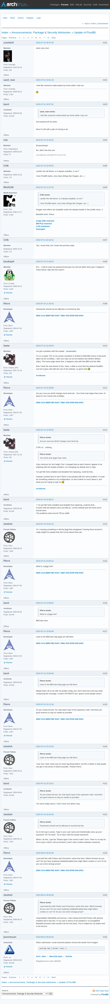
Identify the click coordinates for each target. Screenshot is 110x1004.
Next (54, 38)
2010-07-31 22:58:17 (45, 499)
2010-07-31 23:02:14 (45, 524)
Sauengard (40, 229)
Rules (12, 18)
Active (93, 23)
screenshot (71, 351)
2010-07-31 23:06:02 (45, 603)
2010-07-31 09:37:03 (45, 43)
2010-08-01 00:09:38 (45, 895)
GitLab (79, 4)
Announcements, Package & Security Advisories (41, 32)
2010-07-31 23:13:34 (45, 746)
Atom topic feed (101, 991)
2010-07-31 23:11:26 (45, 704)
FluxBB (104, 994)
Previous (12, 38)
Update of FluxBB (85, 32)
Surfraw (69, 956)
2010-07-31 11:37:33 (45, 187)
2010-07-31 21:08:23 (45, 261)
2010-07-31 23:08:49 (45, 673)
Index (5, 18)
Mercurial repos (55, 956)
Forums (64, 4)
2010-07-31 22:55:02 (45, 430)
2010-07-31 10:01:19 (45, 80)
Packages (55, 4)
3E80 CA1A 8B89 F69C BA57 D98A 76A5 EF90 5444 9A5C (60, 316)
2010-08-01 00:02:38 (45, 853)
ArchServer (40, 376)
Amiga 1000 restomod (45, 221)
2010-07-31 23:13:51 (45, 783)
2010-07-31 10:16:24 (45, 140)
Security (88, 4)
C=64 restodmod (43, 226)
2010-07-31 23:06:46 (45, 631)
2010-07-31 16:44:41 (45, 240)
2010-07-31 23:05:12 (45, 561)
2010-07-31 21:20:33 (45, 304)
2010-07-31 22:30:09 (45, 388)
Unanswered (102, 23)
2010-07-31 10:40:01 (45, 166)
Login (38, 18)
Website (9, 293)
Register (29, 18)
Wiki (72, 4)
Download (104, 4)
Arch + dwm (41, 956)
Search (21, 18)
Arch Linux (14, 4)
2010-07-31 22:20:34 (45, 346)
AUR (95, 4)
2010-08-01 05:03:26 (45, 937)
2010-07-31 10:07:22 (45, 104)
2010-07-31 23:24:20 (45, 814)
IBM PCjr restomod (44, 224)
